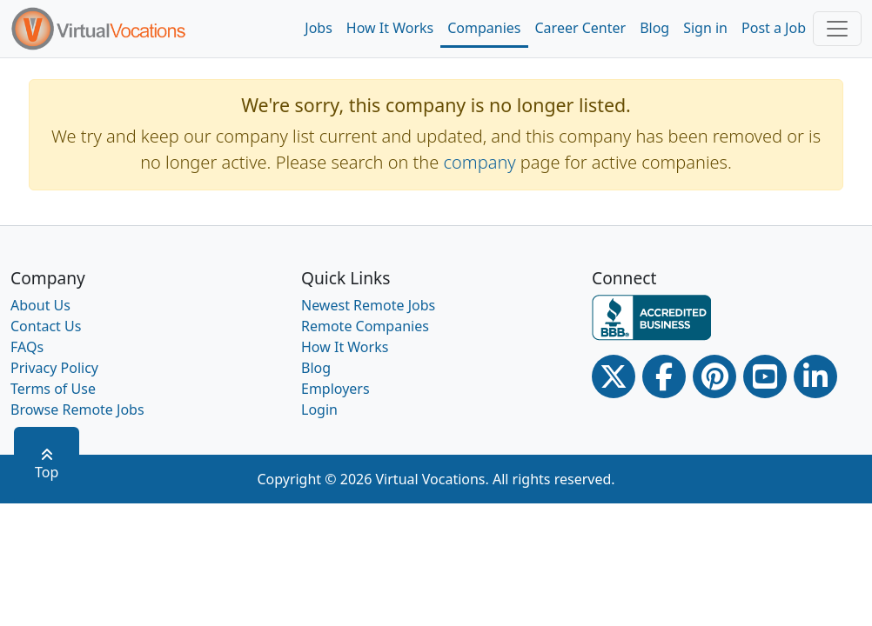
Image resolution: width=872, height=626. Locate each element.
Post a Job (773, 27)
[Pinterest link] (714, 376)
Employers (335, 388)
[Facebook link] (664, 376)
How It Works (389, 27)
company (480, 162)
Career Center (581, 27)
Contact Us (45, 326)
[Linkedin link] (815, 376)
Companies (483, 27)
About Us (40, 305)
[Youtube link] (765, 376)
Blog (654, 27)
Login (319, 409)
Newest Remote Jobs (368, 305)
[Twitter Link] (613, 376)
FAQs (27, 346)
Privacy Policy (54, 367)
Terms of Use (53, 388)
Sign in (705, 27)
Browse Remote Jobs (77, 409)
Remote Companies (365, 326)
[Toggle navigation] (837, 28)
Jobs (318, 27)
